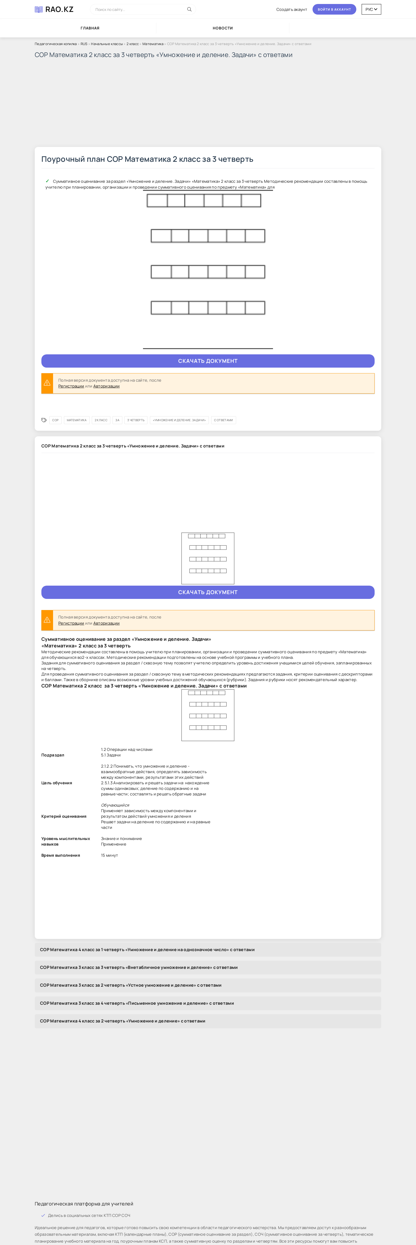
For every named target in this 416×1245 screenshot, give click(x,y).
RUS (84, 43)
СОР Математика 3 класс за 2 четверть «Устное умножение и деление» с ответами (131, 985)
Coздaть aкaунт (291, 9)
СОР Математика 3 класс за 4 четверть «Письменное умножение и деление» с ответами (137, 1003)
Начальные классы (107, 43)
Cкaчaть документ (208, 360)
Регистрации (71, 386)
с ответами (223, 420)
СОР (55, 420)
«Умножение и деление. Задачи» (179, 420)
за (117, 420)
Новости (223, 28)
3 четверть (136, 420)
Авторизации (106, 386)
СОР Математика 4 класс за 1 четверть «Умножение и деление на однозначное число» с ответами (147, 949)
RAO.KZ (59, 9)
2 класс (133, 43)
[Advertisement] (194, 104)
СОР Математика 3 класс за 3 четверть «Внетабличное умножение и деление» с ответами (139, 967)
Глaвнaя (90, 28)
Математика (152, 43)
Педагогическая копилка (56, 43)
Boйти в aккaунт (334, 9)
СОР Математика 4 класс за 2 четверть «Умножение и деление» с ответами (123, 1021)
